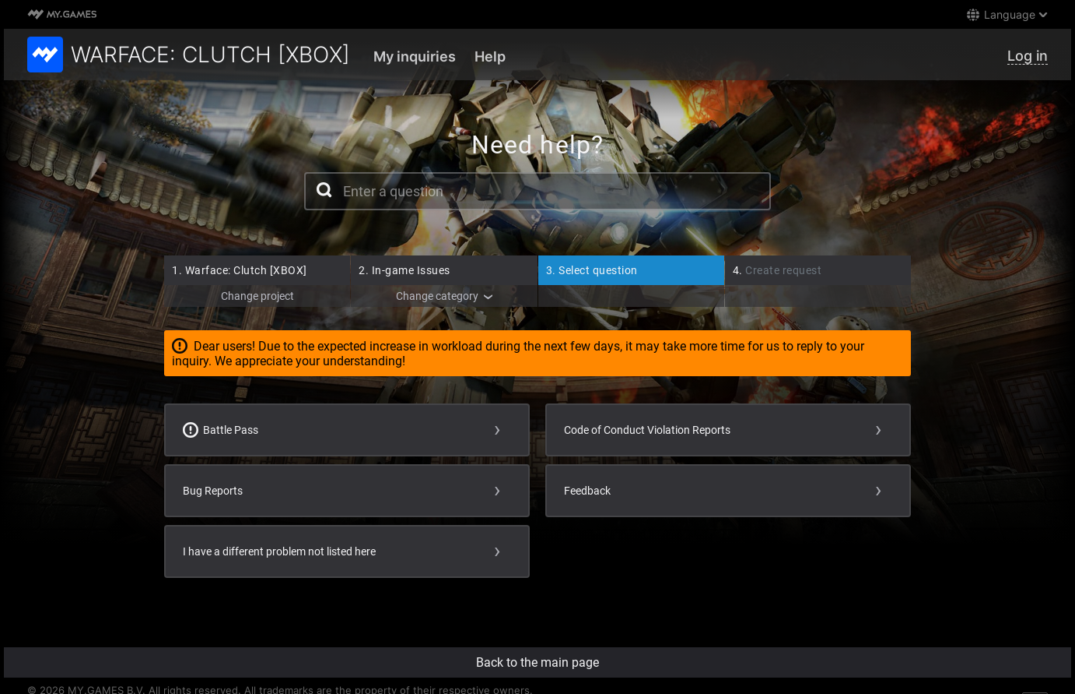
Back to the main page (537, 662)
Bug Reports (213, 490)
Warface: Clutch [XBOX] (239, 270)
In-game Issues (404, 270)
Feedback (587, 490)
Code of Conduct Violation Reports (647, 430)
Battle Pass (220, 430)
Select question (592, 270)
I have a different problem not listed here (279, 551)
